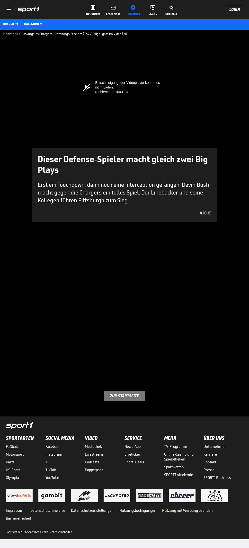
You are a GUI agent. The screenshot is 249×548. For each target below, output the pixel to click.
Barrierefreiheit (18, 518)
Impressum (15, 510)
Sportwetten (174, 467)
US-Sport (13, 470)
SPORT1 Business (217, 477)
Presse (209, 470)
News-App (132, 446)
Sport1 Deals (134, 462)
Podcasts (92, 462)
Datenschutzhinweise (47, 510)
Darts (10, 462)
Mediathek (93, 446)
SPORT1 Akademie (178, 474)
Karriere (210, 454)
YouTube (52, 477)
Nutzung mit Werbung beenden (187, 510)
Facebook (53, 446)
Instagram (53, 454)
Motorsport (15, 454)
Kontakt (210, 462)
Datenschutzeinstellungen (92, 510)
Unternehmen (215, 446)
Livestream (94, 454)
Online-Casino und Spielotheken (179, 456)
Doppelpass (94, 470)
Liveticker (132, 454)
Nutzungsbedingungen (137, 510)
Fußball (12, 446)
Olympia (12, 477)
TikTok (50, 470)
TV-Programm (175, 446)
